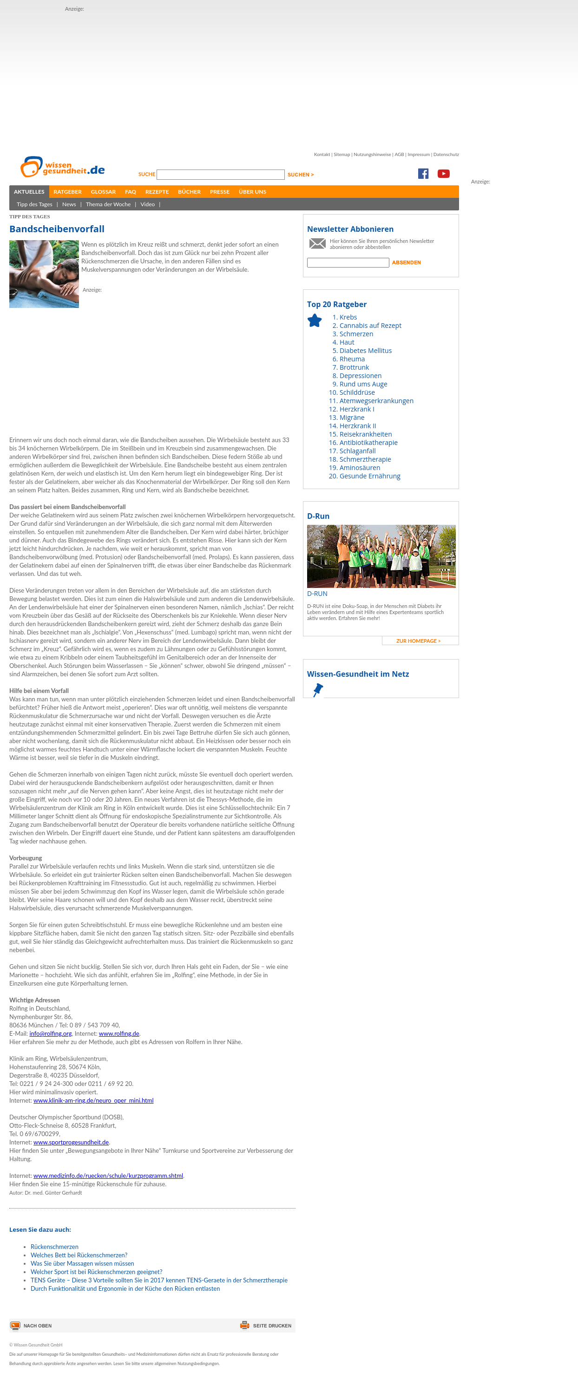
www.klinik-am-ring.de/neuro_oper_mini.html (93, 1100)
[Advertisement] (183, 78)
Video (147, 204)
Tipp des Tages (35, 204)
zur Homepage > (418, 641)
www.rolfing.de (119, 1033)
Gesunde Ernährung (370, 475)
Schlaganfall (358, 450)
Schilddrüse (357, 392)
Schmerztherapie (365, 459)
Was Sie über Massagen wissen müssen (82, 1263)
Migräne (352, 417)
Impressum (418, 154)
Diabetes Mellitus (366, 350)
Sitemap (342, 154)
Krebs (348, 317)
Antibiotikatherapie (369, 442)
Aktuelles (29, 191)
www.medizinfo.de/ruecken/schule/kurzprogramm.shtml (108, 1175)
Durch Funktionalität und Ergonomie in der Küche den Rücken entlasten (125, 1288)
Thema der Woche (108, 204)
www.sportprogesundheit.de (71, 1142)
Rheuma (352, 358)
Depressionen (361, 375)
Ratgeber (68, 191)
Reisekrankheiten (366, 434)
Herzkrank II (358, 425)
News (69, 204)
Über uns (252, 191)
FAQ (130, 191)
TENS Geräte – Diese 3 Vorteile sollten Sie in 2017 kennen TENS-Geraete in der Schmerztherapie (159, 1280)
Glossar (103, 191)
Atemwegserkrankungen (377, 400)
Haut (347, 342)
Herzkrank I (357, 409)
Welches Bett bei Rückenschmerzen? (79, 1255)
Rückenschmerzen (55, 1246)
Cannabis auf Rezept (370, 325)
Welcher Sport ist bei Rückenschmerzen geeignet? (96, 1271)
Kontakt (322, 154)
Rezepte (157, 191)
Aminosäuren (360, 467)
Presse (220, 191)
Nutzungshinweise (372, 154)
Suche (147, 174)
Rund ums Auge (364, 383)
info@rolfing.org (50, 1033)
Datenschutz (446, 154)
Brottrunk (354, 367)
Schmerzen (357, 333)
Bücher (189, 191)
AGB (399, 154)
